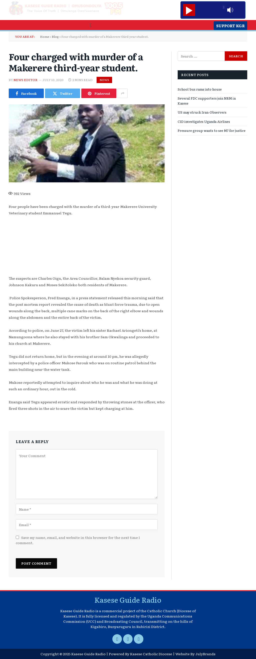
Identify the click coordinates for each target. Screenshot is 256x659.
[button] (91, 25)
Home (44, 36)
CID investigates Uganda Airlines (204, 121)
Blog (55, 36)
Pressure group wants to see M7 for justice (211, 130)
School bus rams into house (200, 89)
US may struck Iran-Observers (202, 112)
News (104, 80)
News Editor (26, 80)
